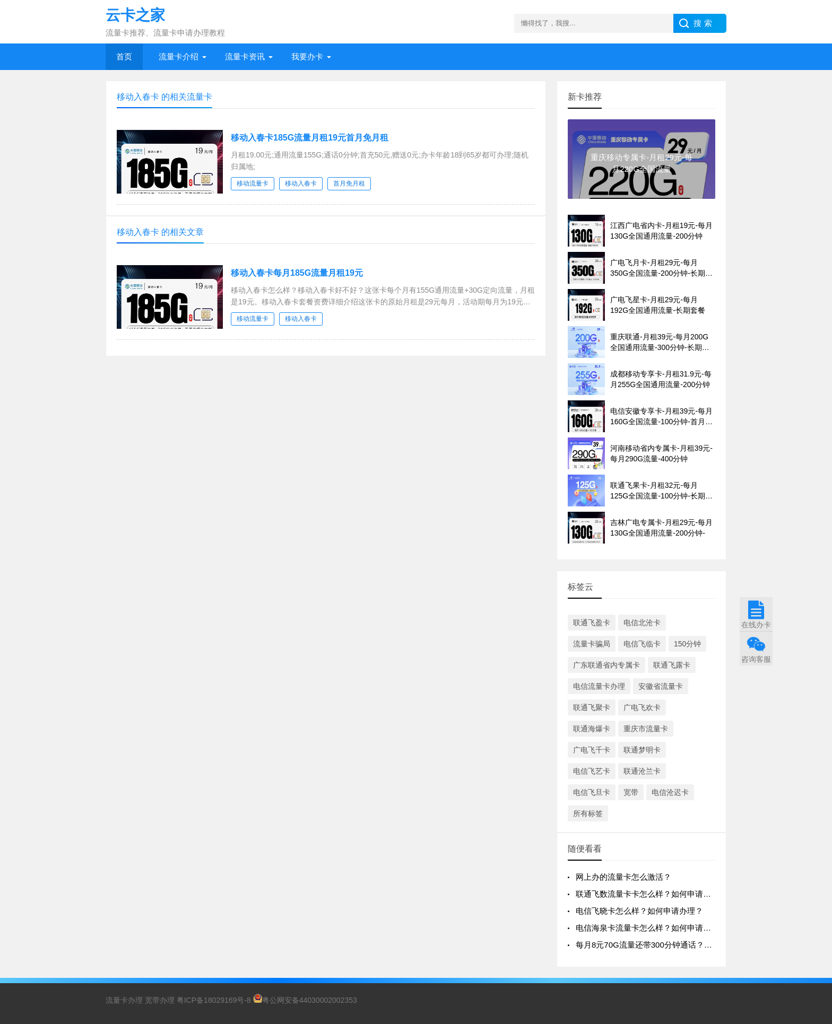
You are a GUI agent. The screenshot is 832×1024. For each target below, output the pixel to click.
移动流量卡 (252, 183)
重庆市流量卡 (645, 728)
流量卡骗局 (591, 644)
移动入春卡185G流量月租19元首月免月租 (309, 137)
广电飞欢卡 (642, 707)
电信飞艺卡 (591, 771)
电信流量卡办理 (599, 686)
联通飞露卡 (671, 665)
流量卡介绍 (178, 56)
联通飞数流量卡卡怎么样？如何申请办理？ (651, 893)
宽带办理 (160, 1000)
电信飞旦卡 (591, 792)
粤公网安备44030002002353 (305, 1000)
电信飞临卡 (642, 644)
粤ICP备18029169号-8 (214, 1000)
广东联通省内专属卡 (606, 665)
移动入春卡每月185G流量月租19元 (297, 272)
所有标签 (588, 813)
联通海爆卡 (591, 728)
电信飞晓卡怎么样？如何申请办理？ (639, 910)
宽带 (630, 792)
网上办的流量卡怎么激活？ (623, 876)
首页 (124, 56)
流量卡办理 (124, 1000)
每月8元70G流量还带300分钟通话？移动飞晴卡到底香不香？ (684, 944)
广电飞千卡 (591, 750)
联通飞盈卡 (591, 622)
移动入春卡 (301, 183)
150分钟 (687, 644)
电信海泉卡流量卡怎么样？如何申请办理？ (651, 927)
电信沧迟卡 (670, 792)
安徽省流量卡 (660, 686)
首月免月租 (349, 183)
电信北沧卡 (642, 622)
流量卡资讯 (245, 56)
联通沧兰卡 (642, 771)
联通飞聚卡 (591, 707)
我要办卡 (307, 56)
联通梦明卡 (642, 750)
